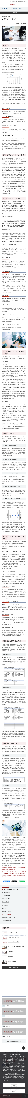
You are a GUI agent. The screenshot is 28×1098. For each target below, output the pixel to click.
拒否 (14, 1085)
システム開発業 (6, 892)
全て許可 (14, 1091)
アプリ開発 (4, 908)
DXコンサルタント (6, 920)
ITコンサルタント (6, 898)
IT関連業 (20, 8)
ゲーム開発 (5, 905)
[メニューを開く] (14, 13)
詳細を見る (5, 1095)
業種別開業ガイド (14, 8)
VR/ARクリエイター (7, 911)
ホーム (3, 8)
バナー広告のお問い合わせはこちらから (14, 1041)
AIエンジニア (5, 901)
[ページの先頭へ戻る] (23, 1048)
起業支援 (8, 8)
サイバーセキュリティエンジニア (10, 917)
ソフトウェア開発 (6, 895)
